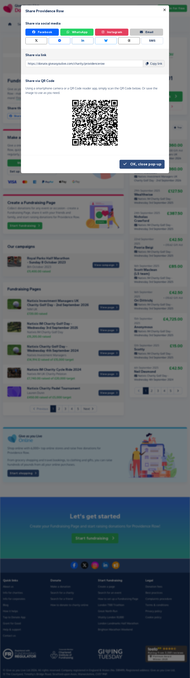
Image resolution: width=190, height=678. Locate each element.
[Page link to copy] (84, 63)
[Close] (165, 10)
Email (146, 32)
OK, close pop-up (142, 164)
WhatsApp (77, 32)
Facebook (42, 32)
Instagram (111, 32)
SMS (152, 40)
